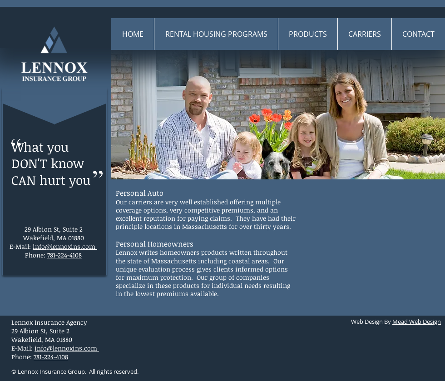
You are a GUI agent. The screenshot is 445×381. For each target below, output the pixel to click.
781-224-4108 (64, 255)
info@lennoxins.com (64, 246)
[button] (307, 34)
